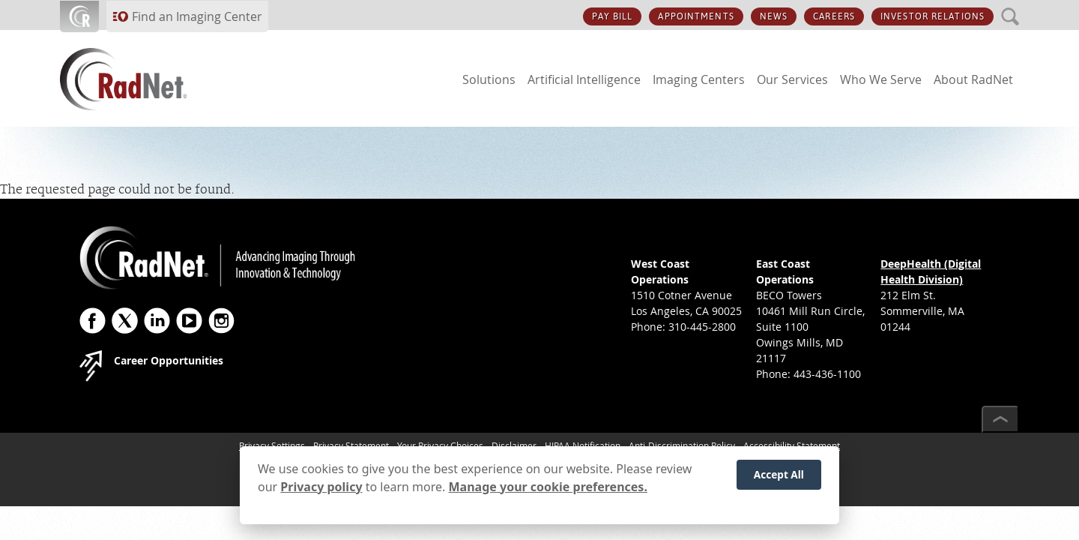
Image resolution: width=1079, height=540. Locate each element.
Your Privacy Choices (440, 446)
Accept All (779, 481)
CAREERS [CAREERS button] (834, 16)
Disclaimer (514, 446)
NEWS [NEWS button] (774, 16)
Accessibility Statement (791, 446)
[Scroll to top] (1000, 419)
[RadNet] (150, 79)
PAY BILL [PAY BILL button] (612, 16)
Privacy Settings (272, 446)
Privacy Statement (351, 446)
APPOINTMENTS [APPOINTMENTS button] (696, 16)
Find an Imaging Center (197, 16)
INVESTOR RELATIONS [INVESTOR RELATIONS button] (932, 16)
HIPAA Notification (582, 446)
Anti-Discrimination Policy (682, 446)
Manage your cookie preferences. (548, 492)
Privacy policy (321, 492)
